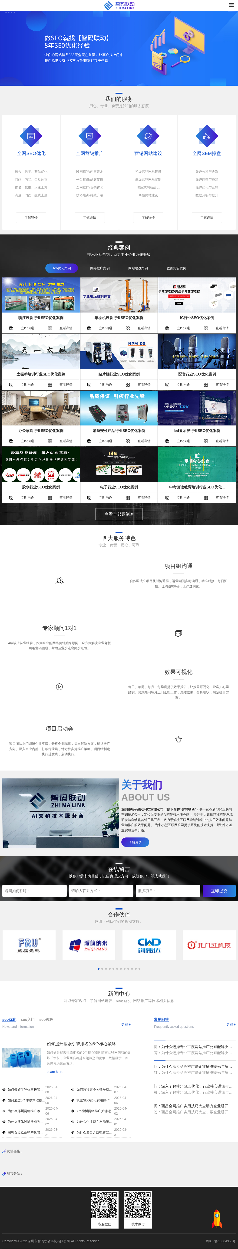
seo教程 (46, 1020)
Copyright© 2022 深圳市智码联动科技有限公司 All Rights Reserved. (53, 1241)
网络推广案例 (100, 268)
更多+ (126, 1024)
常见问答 (161, 1020)
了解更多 (135, 842)
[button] (117, 81)
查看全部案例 (119, 514)
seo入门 (28, 1020)
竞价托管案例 (176, 268)
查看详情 (60, 328)
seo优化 (9, 1020)
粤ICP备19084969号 (221, 1241)
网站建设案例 (138, 268)
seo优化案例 (62, 268)
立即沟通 (21, 328)
